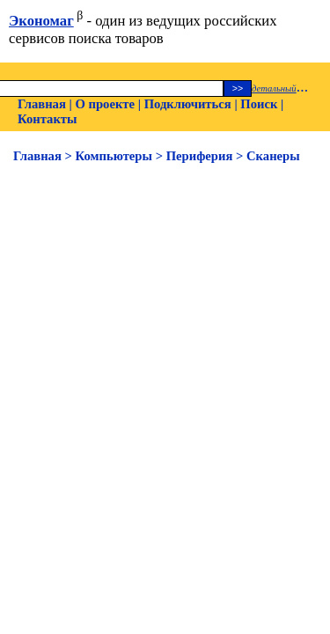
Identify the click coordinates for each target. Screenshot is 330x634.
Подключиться (187, 104)
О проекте (105, 104)
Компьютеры (114, 156)
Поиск (258, 104)
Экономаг (41, 20)
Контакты (47, 119)
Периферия (199, 156)
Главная (42, 104)
